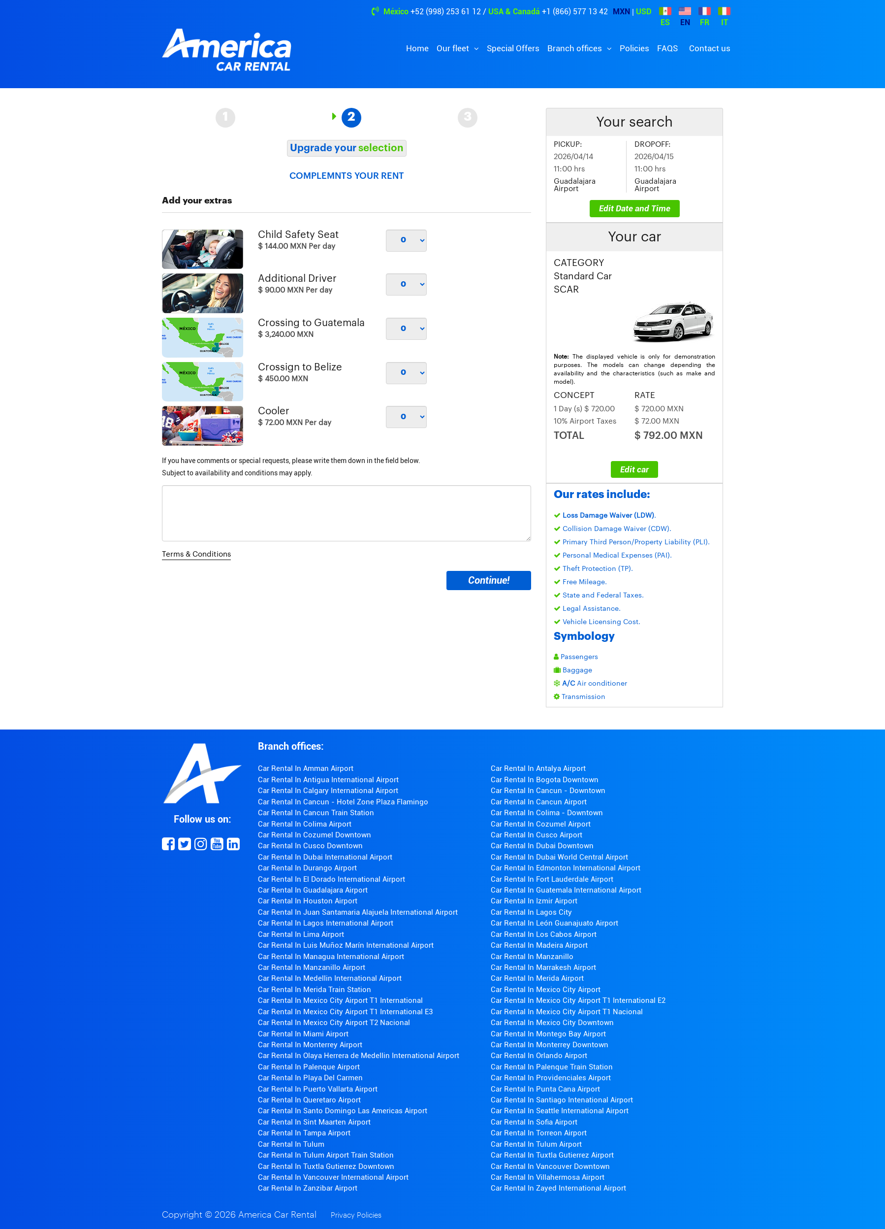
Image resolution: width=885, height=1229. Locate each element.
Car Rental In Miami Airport (303, 1034)
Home (417, 48)
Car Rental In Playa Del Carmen (310, 1077)
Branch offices (575, 48)
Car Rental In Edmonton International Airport (565, 868)
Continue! (488, 580)
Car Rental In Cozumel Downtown (314, 834)
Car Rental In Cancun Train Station (316, 812)
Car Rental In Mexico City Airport (546, 989)
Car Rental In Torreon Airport (539, 1133)
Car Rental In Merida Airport (537, 978)
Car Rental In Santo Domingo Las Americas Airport (342, 1110)
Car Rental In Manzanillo (532, 956)
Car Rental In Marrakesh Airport (543, 967)
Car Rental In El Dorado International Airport (331, 879)
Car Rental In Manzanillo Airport (311, 967)
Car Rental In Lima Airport (301, 934)
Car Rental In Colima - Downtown (547, 812)
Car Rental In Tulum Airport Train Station (326, 1155)
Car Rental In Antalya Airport (538, 768)
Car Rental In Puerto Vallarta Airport (318, 1089)
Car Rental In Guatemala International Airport (566, 890)
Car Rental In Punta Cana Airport (545, 1089)
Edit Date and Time (634, 208)
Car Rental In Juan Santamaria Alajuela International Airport (358, 912)
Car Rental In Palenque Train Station (552, 1067)
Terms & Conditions (196, 554)
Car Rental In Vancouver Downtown (550, 1166)
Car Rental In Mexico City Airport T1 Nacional (567, 1011)
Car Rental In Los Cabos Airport (544, 934)
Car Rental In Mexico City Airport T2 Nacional (334, 1022)
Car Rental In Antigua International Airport (328, 779)
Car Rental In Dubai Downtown (542, 845)
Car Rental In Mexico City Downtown (552, 1022)
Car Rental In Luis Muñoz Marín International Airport (346, 945)
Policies (634, 48)
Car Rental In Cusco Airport (536, 834)
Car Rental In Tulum (291, 1144)
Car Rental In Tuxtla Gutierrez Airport (552, 1155)
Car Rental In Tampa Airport (304, 1133)
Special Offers (513, 48)
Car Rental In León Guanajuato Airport (554, 923)
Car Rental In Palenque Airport (309, 1067)
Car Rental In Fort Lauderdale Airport (552, 879)
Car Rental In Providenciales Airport (551, 1077)
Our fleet (454, 48)
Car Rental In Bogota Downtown (545, 779)
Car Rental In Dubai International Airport (325, 857)
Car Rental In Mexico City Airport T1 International (340, 1000)
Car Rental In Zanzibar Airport (307, 1188)
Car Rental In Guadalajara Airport (313, 890)
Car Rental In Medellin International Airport (330, 978)
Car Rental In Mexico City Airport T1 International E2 (578, 1000)
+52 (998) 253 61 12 (446, 11)
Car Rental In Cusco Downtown (310, 845)
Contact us (709, 48)
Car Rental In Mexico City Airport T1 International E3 (345, 1011)
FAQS (667, 48)
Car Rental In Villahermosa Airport (547, 1177)
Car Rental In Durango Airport (307, 868)
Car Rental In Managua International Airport (331, 956)
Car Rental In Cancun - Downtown (548, 790)
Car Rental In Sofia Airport (534, 1122)
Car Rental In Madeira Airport (539, 945)
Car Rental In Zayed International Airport (558, 1188)
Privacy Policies (356, 1215)
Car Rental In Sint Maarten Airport (314, 1122)
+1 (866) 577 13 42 (575, 11)
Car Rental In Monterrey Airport (310, 1044)
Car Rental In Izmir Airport (534, 901)
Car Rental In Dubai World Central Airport (559, 857)
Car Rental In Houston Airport (307, 901)
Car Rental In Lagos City (531, 912)
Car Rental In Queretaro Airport (309, 1100)
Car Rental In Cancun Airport (539, 801)
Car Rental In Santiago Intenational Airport (562, 1100)
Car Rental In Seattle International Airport (560, 1110)
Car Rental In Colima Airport (304, 824)
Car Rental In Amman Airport (305, 768)
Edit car (634, 469)
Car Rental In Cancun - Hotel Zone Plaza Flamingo (343, 801)
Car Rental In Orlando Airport (539, 1055)
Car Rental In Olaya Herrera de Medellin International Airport (358, 1055)
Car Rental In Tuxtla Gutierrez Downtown (326, 1166)
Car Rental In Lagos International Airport (325, 923)
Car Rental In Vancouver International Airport (333, 1177)
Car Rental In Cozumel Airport (541, 824)
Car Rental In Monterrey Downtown (549, 1044)
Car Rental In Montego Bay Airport (548, 1034)
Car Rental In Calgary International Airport (328, 790)
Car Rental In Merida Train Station (314, 989)
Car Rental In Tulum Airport (536, 1144)
